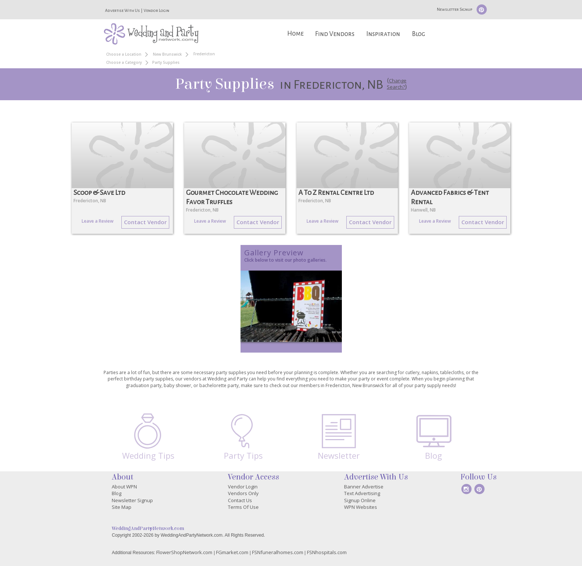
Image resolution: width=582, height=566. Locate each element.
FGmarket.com (232, 552)
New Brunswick (167, 54)
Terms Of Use (243, 507)
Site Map (121, 507)
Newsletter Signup (454, 9)
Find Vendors (334, 33)
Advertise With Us (122, 10)
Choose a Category (124, 62)
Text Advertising (362, 493)
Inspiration (383, 33)
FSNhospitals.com (327, 552)
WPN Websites (360, 507)
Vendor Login (156, 10)
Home (295, 33)
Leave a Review (98, 221)
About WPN (124, 486)
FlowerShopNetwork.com (184, 552)
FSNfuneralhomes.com (277, 552)
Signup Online (360, 500)
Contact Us (240, 500)
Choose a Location (123, 54)
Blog (418, 33)
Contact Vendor (145, 222)
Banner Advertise (363, 486)
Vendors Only (243, 493)
